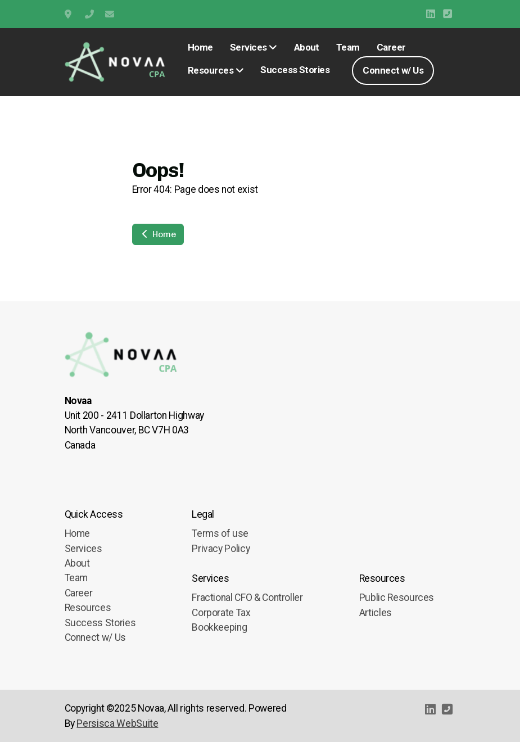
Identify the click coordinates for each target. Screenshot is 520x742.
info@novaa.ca (109, 14)
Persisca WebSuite (117, 723)
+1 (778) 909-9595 (89, 14)
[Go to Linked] (430, 14)
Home (158, 234)
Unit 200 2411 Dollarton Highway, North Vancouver (69, 14)
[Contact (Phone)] (447, 14)
